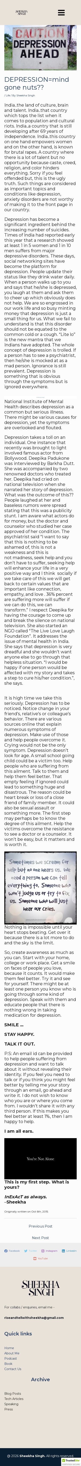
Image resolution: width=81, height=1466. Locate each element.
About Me (11, 1353)
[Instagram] (49, 1251)
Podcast (10, 1358)
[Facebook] (12, 1251)
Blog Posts (12, 1394)
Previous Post (40, 1226)
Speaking (11, 1404)
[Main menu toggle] (61, 13)
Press (8, 1409)
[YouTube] (40, 1258)
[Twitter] (30, 1251)
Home (9, 1348)
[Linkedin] (69, 1251)
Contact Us (12, 1369)
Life (8, 95)
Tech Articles (13, 1399)
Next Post (40, 1238)
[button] (71, 1462)
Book (8, 1364)
